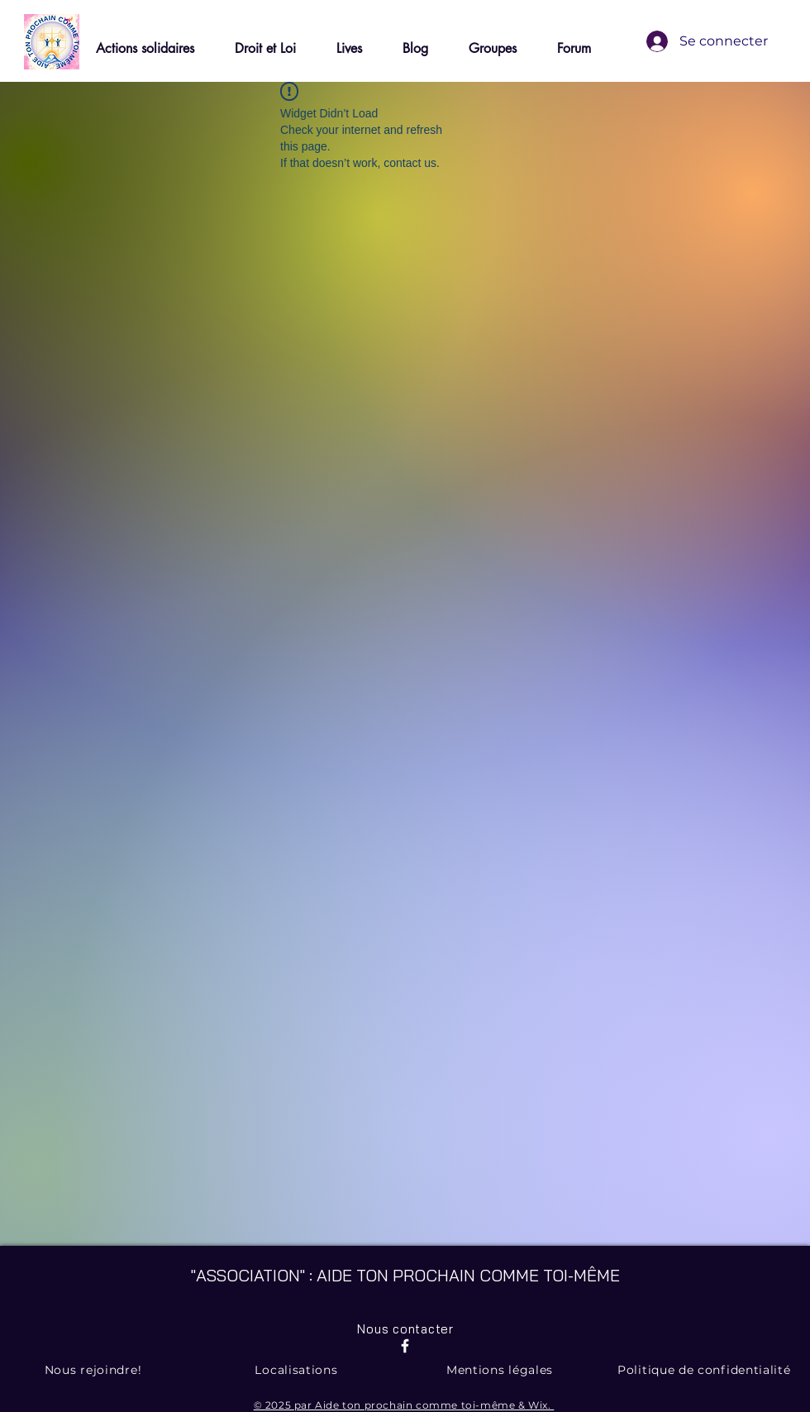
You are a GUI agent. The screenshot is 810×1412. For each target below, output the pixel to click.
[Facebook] (405, 1346)
